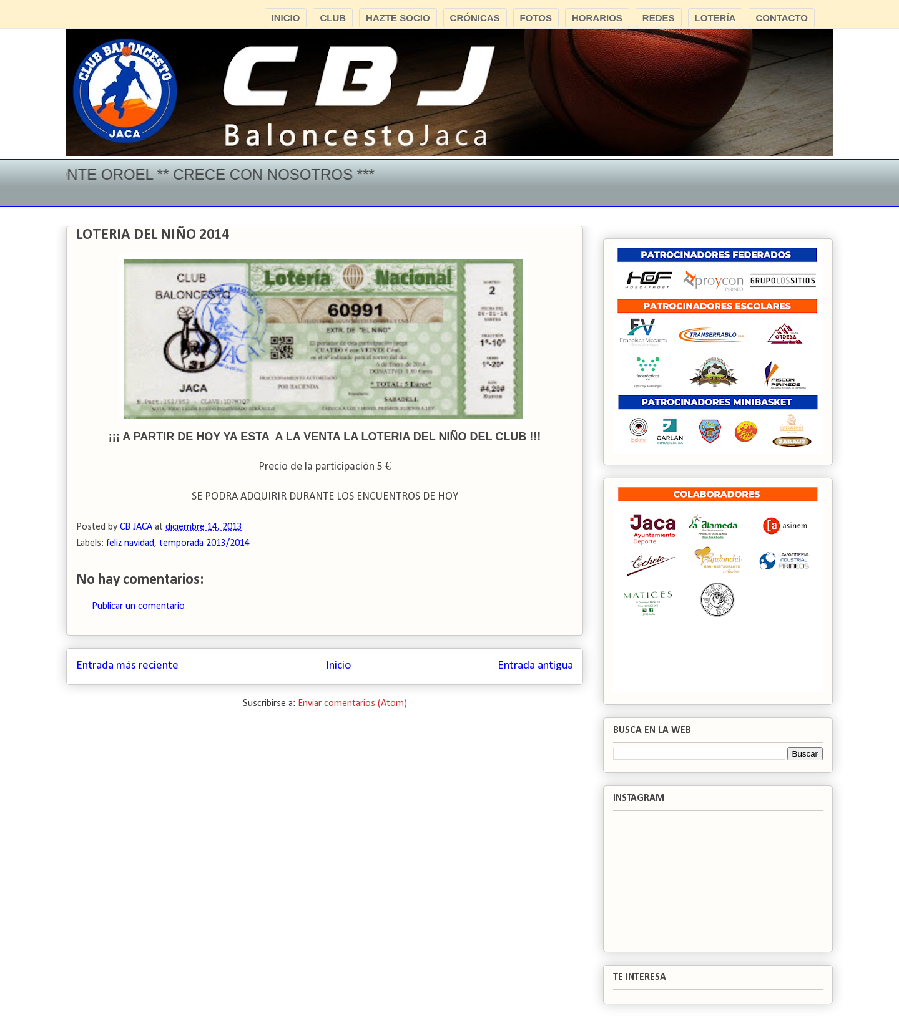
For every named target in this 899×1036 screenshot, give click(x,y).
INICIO (286, 17)
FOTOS (536, 17)
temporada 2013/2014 (204, 543)
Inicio (338, 666)
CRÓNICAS (475, 17)
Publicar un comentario (138, 606)
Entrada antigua (535, 666)
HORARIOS (597, 17)
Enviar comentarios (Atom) (352, 704)
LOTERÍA (715, 17)
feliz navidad (130, 543)
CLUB (333, 17)
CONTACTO (781, 17)
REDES (658, 17)
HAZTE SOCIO (398, 17)
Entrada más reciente (127, 666)
